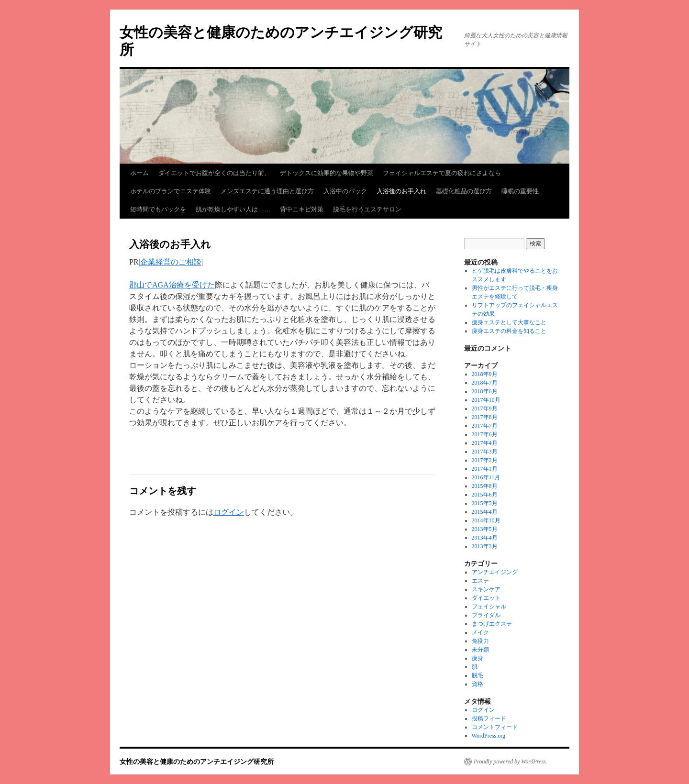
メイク (480, 632)
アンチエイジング (495, 572)
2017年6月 (485, 434)
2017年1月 (485, 468)
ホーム (139, 173)
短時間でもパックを (158, 209)
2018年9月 (485, 374)
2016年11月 (486, 477)
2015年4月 (485, 511)
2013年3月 (485, 546)
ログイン (228, 512)
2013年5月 (485, 529)
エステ (480, 580)
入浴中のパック (345, 191)
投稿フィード (489, 718)
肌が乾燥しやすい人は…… (233, 209)
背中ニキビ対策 (301, 209)
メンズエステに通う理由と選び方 (267, 191)
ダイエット (486, 598)
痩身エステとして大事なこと (509, 322)
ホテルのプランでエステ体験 (170, 191)
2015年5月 (485, 503)
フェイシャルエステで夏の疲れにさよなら (442, 173)
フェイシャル (489, 606)
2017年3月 (485, 451)
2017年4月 (485, 443)
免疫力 (480, 641)
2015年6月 (485, 494)
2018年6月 (485, 391)
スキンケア (486, 589)
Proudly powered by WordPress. (510, 761)
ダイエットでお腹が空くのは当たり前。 (214, 173)
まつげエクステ (492, 623)
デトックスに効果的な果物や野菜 (326, 173)
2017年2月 (485, 460)
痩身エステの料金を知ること (509, 331)
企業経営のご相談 (170, 262)
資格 (477, 684)
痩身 (477, 658)
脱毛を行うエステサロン (367, 209)
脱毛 (477, 675)
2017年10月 (486, 400)
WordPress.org (488, 735)
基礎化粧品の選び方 (464, 191)
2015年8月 (485, 486)
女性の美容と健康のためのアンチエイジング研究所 (197, 761)
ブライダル (486, 615)
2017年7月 (485, 425)
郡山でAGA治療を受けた (172, 285)
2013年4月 (485, 537)
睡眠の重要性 (520, 191)
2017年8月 (485, 417)
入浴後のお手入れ (401, 191)
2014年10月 (486, 520)
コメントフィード (495, 727)
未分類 (480, 649)
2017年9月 (485, 408)
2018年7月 (485, 382)
